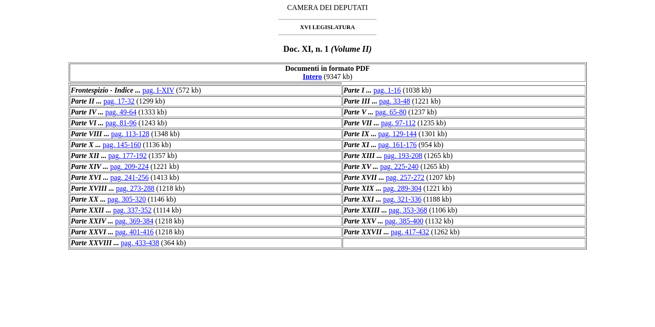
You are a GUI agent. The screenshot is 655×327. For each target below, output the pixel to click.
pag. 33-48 (394, 101)
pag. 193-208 (403, 155)
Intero (312, 76)
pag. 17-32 (118, 101)
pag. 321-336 (402, 199)
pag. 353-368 (408, 210)
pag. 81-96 (121, 123)
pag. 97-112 (398, 123)
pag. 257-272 (405, 177)
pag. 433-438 (140, 243)
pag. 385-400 (404, 221)
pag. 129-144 (397, 134)
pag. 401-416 (134, 232)
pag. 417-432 (410, 232)
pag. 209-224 (129, 166)
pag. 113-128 (130, 134)
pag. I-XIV (158, 90)
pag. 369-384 (134, 221)
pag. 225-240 (399, 166)
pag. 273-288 (135, 188)
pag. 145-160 (122, 145)
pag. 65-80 (390, 112)
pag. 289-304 (402, 188)
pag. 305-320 (126, 199)
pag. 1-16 (387, 90)
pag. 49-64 (121, 112)
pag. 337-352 (132, 210)
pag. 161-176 (397, 145)
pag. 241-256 (130, 177)
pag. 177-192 (127, 155)
